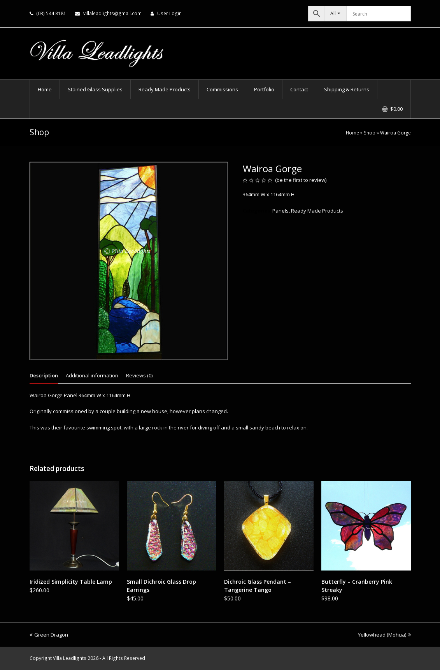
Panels (280, 210)
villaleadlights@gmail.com (112, 13)
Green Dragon (49, 634)
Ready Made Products (317, 210)
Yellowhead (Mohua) (384, 634)
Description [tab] (44, 375)
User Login (169, 13)
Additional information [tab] (92, 375)
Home (352, 132)
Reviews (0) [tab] (139, 375)
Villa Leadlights (69, 658)
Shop (369, 132)
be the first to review (301, 179)
